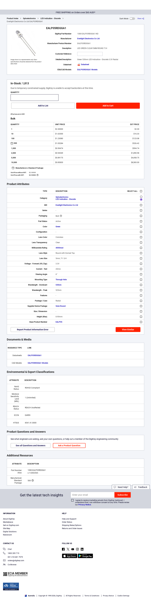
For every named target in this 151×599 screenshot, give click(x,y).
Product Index (12, 18)
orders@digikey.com (13, 560)
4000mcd (59, 248)
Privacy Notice (84, 504)
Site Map (6, 528)
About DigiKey (9, 519)
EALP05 (59, 322)
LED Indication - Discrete (51, 18)
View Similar (128, 329)
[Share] (140, 18)
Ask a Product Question (69, 445)
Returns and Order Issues (72, 528)
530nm (58, 285)
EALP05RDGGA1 (35, 355)
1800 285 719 (11, 553)
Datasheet (83, 64)
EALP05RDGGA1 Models (87, 70)
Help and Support (69, 519)
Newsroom (7, 535)
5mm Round (61, 306)
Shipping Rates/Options (71, 525)
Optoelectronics (29, 18)
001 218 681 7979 (13, 557)
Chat (7, 549)
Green (58, 227)
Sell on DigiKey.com (11, 525)
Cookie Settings (123, 596)
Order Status (67, 522)
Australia (30, 596)
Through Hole (61, 280)
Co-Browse (9, 564)
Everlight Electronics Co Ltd (88, 39)
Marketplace (8, 522)
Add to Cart (108, 105)
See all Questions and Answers (30, 445)
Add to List (43, 105)
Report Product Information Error (32, 329)
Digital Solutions (9, 532)
